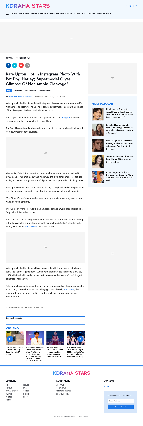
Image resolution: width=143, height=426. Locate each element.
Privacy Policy (62, 394)
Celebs (91, 13)
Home (14, 13)
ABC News (69, 289)
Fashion (101, 13)
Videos (68, 13)
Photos (60, 13)
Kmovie (51, 13)
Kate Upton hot (30, 91)
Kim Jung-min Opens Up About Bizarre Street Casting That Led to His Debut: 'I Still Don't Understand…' (119, 113)
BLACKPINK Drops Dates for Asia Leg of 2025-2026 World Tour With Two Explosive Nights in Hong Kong (76, 352)
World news (18, 91)
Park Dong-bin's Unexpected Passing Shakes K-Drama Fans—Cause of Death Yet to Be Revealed (119, 144)
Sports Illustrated (45, 91)
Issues (77, 13)
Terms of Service (63, 391)
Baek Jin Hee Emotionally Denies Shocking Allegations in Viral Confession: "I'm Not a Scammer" (119, 129)
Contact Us (61, 388)
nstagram (65, 117)
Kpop (108, 13)
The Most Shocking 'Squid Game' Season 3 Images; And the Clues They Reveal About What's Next (54, 352)
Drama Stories (38, 13)
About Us (60, 385)
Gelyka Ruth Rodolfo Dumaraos (20, 97)
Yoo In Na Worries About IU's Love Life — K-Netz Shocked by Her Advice (119, 159)
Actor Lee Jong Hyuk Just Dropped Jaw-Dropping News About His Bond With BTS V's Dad (119, 176)
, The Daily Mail (31, 226)
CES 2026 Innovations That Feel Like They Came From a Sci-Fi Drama (14, 350)
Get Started (120, 407)
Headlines (24, 13)
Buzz (84, 13)
